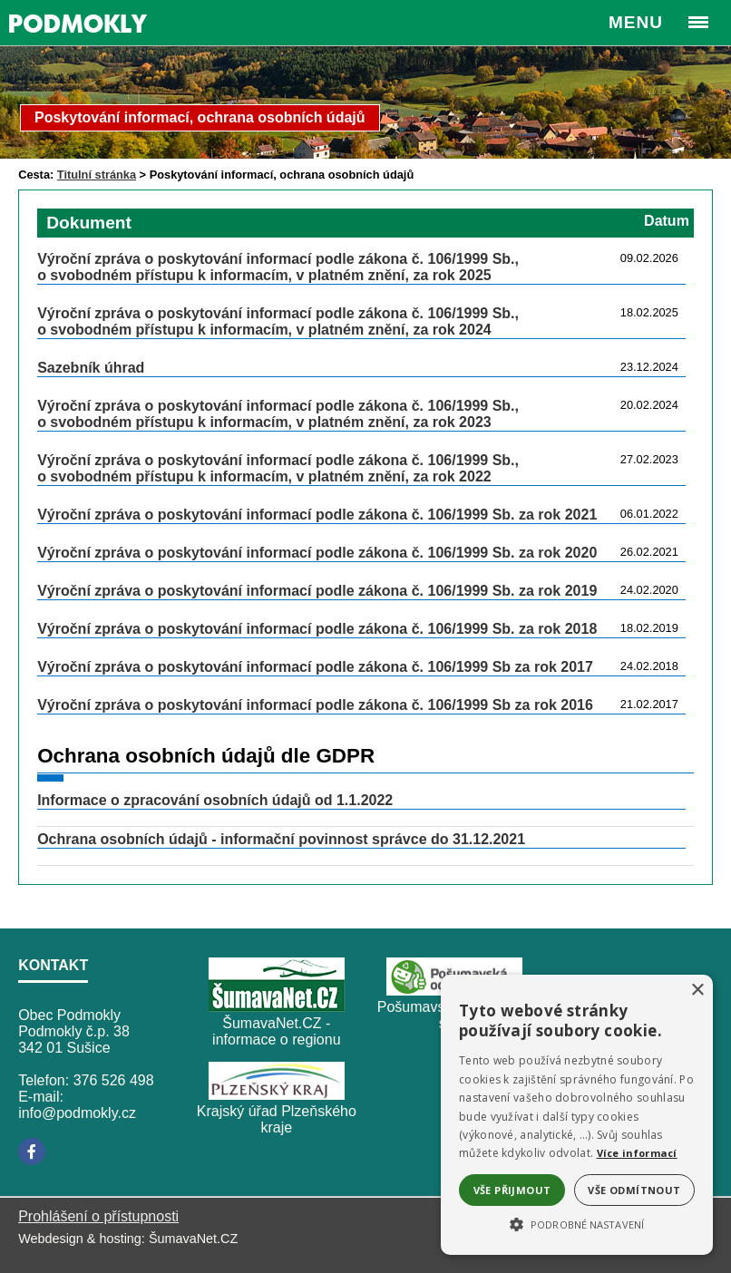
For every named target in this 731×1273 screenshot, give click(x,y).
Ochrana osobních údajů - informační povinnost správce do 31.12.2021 (281, 839)
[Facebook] (31, 1151)
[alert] (577, 1115)
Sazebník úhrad (90, 367)
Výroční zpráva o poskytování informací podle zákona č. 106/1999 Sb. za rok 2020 (317, 552)
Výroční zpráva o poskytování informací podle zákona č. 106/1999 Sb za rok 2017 (315, 667)
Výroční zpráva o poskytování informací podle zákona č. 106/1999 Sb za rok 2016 (315, 705)
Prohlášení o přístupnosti (98, 1216)
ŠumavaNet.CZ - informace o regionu (276, 1031)
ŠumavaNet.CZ (193, 1238)
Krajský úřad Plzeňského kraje (276, 1119)
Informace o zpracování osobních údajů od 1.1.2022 (215, 800)
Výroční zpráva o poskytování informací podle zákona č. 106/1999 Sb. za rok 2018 (317, 628)
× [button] (697, 990)
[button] (577, 1223)
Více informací (637, 1153)
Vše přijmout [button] (512, 1190)
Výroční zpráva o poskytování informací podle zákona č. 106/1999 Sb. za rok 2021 (317, 514)
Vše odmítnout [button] (634, 1190)
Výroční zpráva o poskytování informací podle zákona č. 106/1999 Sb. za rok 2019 (317, 590)
